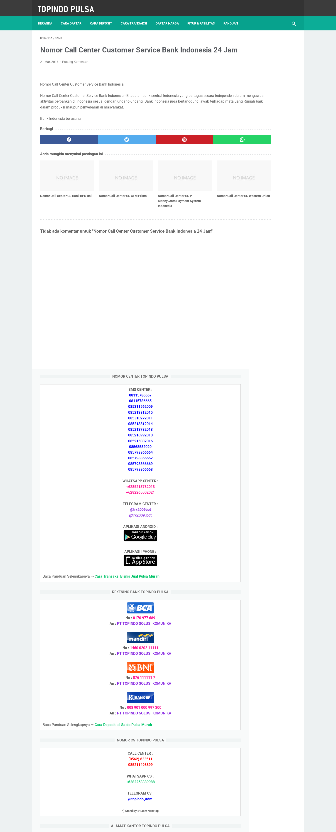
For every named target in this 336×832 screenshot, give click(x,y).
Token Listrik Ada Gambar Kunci (257, 625)
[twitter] (104, 153)
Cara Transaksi (136, 18)
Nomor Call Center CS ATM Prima (103, 204)
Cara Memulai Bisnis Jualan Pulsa (259, 571)
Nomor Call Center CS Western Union (187, 204)
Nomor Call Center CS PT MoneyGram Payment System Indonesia (146, 207)
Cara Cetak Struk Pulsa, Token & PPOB (263, 739)
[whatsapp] (190, 153)
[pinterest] (147, 153)
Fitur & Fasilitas (203, 18)
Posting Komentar (75, 70)
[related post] (60, 186)
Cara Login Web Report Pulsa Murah (261, 646)
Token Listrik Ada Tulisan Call (255, 614)
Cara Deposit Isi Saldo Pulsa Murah (260, 674)
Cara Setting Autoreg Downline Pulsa (261, 636)
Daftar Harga (169, 18)
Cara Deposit (103, 18)
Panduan (233, 18)
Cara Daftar (73, 18)
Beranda (47, 18)
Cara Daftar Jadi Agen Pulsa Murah (260, 560)
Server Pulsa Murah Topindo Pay (152, 825)
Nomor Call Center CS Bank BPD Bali (59, 204)
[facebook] (61, 153)
